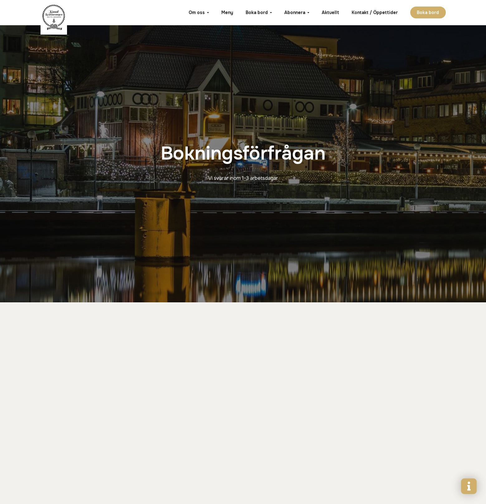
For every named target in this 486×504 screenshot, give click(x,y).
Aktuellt (330, 12)
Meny (227, 12)
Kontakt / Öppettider (374, 12)
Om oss (196, 12)
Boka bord (256, 12)
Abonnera (294, 12)
